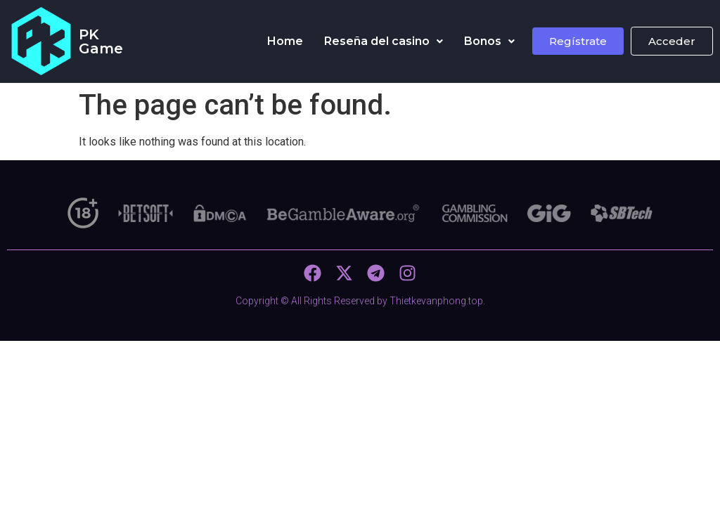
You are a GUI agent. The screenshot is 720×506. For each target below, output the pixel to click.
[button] (384, 41)
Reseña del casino (383, 41)
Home (285, 41)
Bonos (489, 41)
